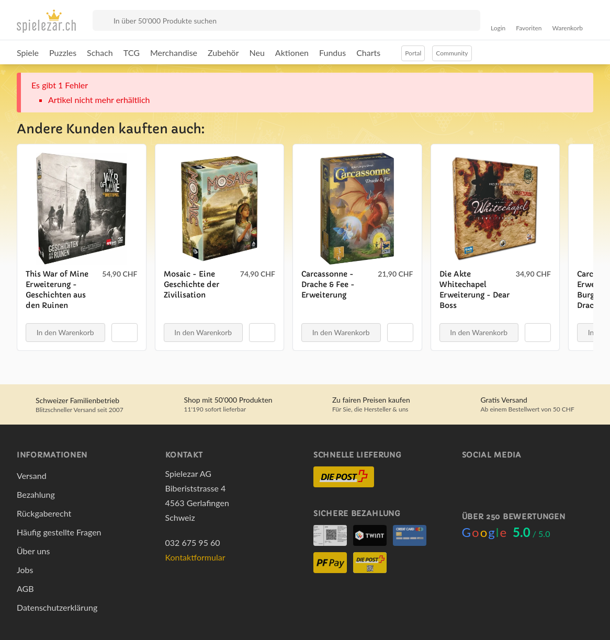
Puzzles (62, 53)
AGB (25, 588)
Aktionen (292, 53)
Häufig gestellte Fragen (59, 532)
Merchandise (173, 53)
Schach (100, 53)
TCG (131, 53)
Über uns (33, 551)
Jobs (25, 570)
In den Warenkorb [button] (65, 332)
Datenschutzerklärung (57, 607)
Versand (32, 476)
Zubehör (223, 53)
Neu (257, 53)
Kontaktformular (195, 557)
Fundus (332, 53)
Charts (368, 53)
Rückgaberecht (44, 513)
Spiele (28, 53)
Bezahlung (36, 494)
